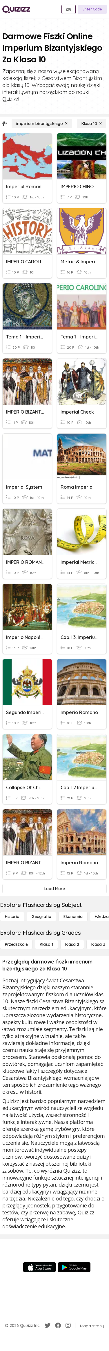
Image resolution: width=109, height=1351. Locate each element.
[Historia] (12, 916)
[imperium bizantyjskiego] (42, 123)
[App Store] (39, 1267)
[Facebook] (58, 1325)
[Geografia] (41, 916)
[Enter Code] (92, 9)
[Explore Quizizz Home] (16, 9)
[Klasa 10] (91, 123)
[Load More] (54, 888)
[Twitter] (47, 1325)
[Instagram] (68, 1325)
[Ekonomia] (73, 916)
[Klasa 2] (72, 944)
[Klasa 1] (46, 944)
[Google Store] (74, 1267)
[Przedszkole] (16, 944)
